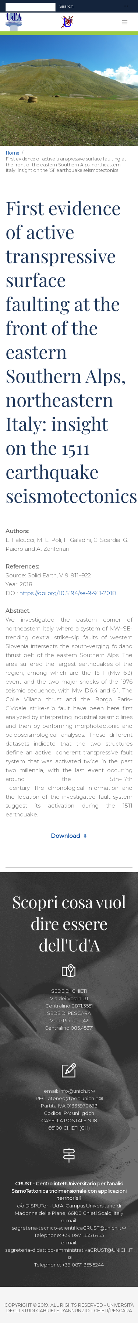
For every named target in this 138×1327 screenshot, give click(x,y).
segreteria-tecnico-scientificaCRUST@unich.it (69, 1228)
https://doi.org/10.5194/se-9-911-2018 (68, 593)
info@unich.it (77, 1091)
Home (13, 153)
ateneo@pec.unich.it (75, 1098)
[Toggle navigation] (125, 6)
